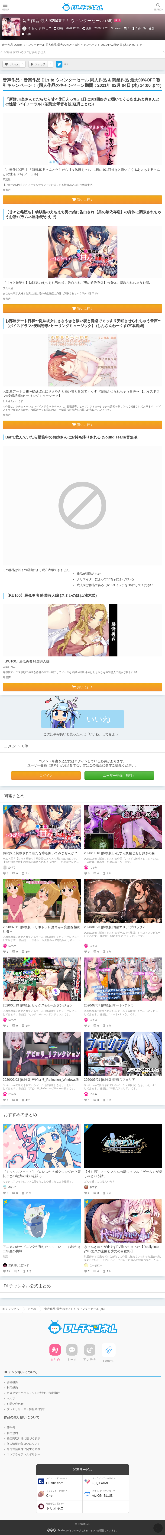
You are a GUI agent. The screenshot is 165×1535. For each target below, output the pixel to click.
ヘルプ (11, 1398)
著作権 (11, 1427)
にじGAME (110, 1481)
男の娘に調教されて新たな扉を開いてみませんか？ (40, 853)
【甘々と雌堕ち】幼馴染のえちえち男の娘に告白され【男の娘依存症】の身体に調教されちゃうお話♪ (77, 283)
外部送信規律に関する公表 (23, 1449)
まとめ (32, 1309)
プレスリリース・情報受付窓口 (26, 1409)
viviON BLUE (110, 1494)
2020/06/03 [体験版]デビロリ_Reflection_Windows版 (41, 1079)
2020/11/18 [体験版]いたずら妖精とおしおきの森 (119, 853)
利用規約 (12, 1387)
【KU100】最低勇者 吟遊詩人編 (26, 661)
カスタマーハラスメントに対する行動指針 (33, 1393)
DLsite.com (63, 1481)
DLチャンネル (82, 7)
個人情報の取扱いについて (23, 1443)
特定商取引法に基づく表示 (23, 1438)
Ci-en (63, 1494)
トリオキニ (63, 1506)
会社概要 (12, 1382)
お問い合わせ (15, 1403)
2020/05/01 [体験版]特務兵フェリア (110, 1079)
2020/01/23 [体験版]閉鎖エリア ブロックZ (114, 927)
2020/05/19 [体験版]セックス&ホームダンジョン (38, 1005)
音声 (28, 34)
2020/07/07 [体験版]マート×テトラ (109, 1005)
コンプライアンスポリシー (23, 1454)
